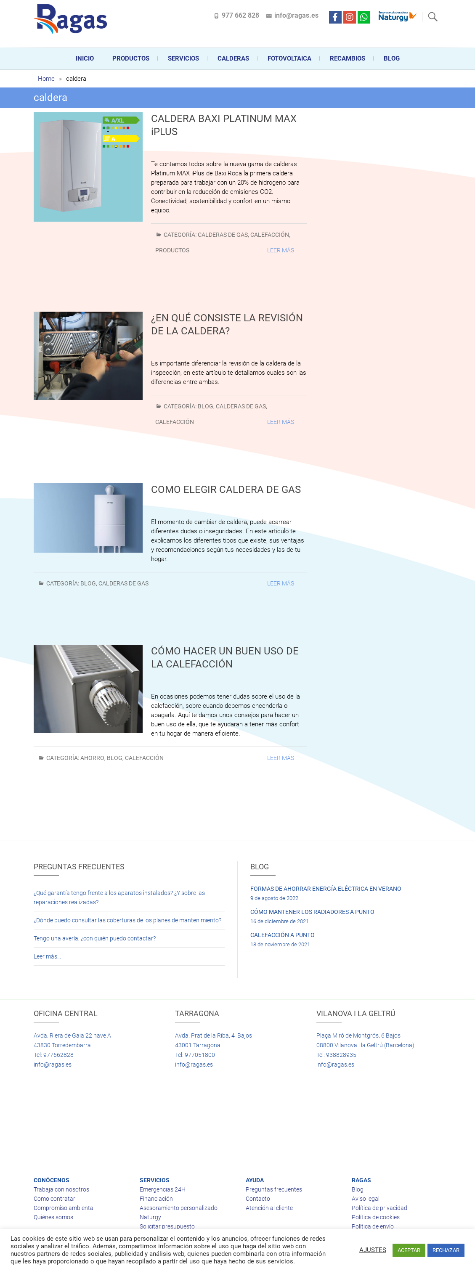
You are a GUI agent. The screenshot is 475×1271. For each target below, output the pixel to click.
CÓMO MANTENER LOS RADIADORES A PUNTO (312, 911)
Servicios (183, 58)
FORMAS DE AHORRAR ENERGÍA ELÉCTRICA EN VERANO (325, 888)
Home (46, 78)
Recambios (347, 58)
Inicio (85, 58)
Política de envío (373, 1226)
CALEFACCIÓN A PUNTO (282, 935)
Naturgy (150, 1217)
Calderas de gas (223, 234)
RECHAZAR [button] (446, 1250)
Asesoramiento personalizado (179, 1208)
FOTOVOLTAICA (289, 58)
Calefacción (269, 234)
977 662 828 (240, 15)
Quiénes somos (53, 1217)
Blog (392, 58)
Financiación (156, 1198)
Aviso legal (365, 1198)
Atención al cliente (269, 1208)
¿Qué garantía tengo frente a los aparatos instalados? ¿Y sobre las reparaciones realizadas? (119, 898)
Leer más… (47, 956)
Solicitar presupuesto (167, 1226)
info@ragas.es (296, 15)
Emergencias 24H (163, 1189)
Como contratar (54, 1198)
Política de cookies (376, 1217)
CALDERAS (233, 58)
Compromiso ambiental (64, 1208)
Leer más (280, 250)
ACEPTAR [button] (409, 1250)
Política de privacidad (379, 1208)
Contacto (258, 1198)
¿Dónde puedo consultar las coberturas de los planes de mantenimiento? (127, 920)
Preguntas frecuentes (274, 1189)
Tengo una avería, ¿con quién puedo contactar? (95, 938)
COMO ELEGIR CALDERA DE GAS (226, 489)
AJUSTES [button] (372, 1250)
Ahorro (92, 758)
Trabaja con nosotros (61, 1189)
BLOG (205, 406)
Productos (130, 58)
